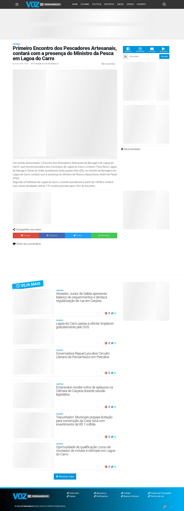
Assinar (164, 56)
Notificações (101, 496)
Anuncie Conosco (130, 496)
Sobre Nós (73, 493)
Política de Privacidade (159, 493)
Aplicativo (164, 49)
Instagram (140, 49)
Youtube (152, 49)
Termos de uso (156, 496)
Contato (125, 493)
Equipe (71, 496)
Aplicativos (100, 493)
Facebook (128, 49)
